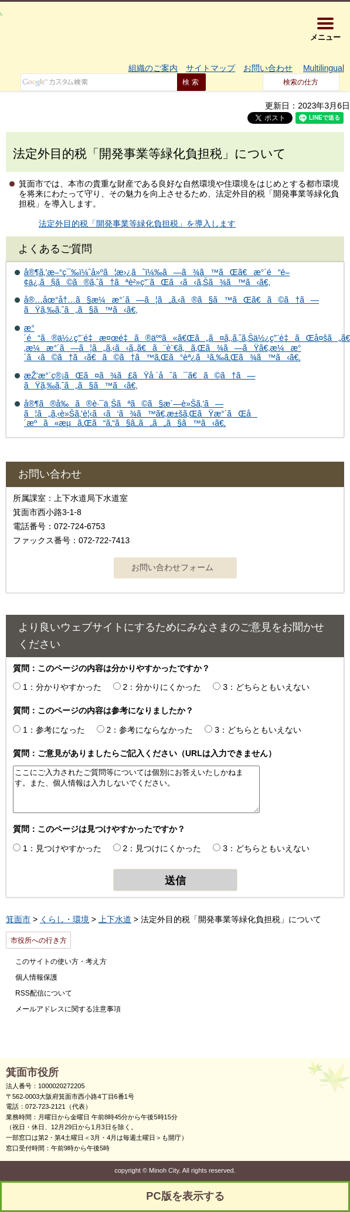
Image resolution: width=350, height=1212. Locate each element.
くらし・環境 (64, 919)
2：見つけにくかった (162, 848)
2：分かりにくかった (162, 687)
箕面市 (18, 919)
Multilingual (323, 68)
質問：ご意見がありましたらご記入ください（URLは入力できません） (144, 753)
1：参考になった (54, 729)
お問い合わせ (268, 68)
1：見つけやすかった (62, 848)
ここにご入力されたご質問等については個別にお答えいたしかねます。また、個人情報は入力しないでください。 (136, 789)
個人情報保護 (36, 977)
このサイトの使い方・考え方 (61, 961)
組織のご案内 (153, 68)
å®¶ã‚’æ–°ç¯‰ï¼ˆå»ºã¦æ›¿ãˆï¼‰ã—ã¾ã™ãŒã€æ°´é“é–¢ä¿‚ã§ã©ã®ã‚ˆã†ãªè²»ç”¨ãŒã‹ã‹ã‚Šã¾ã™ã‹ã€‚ (157, 277)
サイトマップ (210, 68)
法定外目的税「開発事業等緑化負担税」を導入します (137, 223)
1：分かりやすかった (62, 687)
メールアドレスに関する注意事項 (68, 1009)
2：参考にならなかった (150, 729)
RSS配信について (43, 993)
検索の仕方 (300, 82)
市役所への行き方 (39, 940)
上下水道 (114, 919)
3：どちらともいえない (266, 687)
